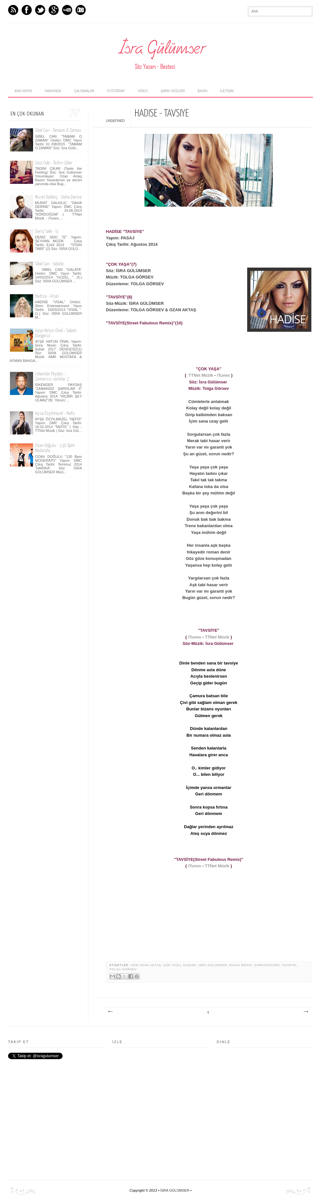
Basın (202, 91)
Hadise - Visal (46, 296)
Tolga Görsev (123, 969)
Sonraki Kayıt (110, 1011)
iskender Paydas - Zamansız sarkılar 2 (52, 376)
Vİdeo (143, 91)
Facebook (27, 10)
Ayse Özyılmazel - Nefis (55, 413)
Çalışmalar (84, 91)
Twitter (40, 10)
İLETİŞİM (227, 91)
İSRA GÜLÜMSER (174, 1190)
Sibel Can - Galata (49, 263)
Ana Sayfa (23, 91)
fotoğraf (116, 91)
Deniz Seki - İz (46, 231)
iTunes (223, 375)
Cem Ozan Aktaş (146, 965)
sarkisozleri (267, 965)
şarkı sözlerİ (172, 91)
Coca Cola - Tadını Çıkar (54, 162)
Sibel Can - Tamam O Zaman (58, 130)
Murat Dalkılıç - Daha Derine (58, 197)
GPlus (53, 10)
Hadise (189, 965)
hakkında (53, 91)
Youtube (67, 10)
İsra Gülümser (212, 965)
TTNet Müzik (200, 375)
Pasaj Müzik (240, 965)
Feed (13, 10)
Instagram (80, 10)
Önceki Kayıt (305, 1011)
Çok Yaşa (172, 965)
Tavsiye (289, 965)
